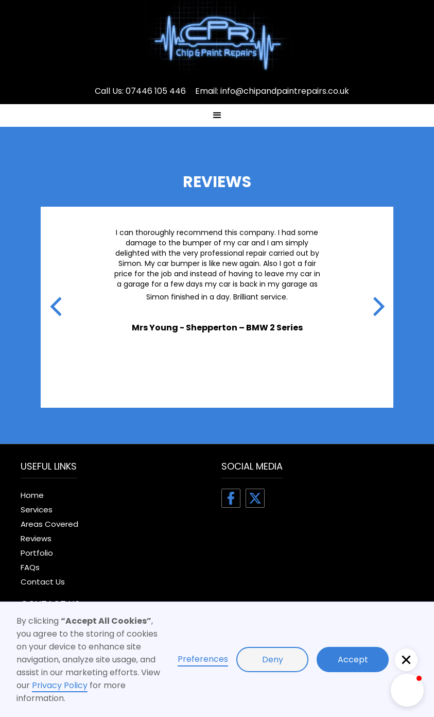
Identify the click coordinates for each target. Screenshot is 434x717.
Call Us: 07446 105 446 (140, 91)
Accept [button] (353, 659)
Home (32, 495)
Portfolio (37, 552)
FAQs (30, 567)
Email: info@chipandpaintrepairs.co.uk (272, 91)
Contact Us (43, 581)
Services (37, 509)
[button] (217, 115)
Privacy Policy (60, 685)
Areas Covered (49, 524)
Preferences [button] (203, 659)
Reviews (36, 538)
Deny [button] (272, 659)
